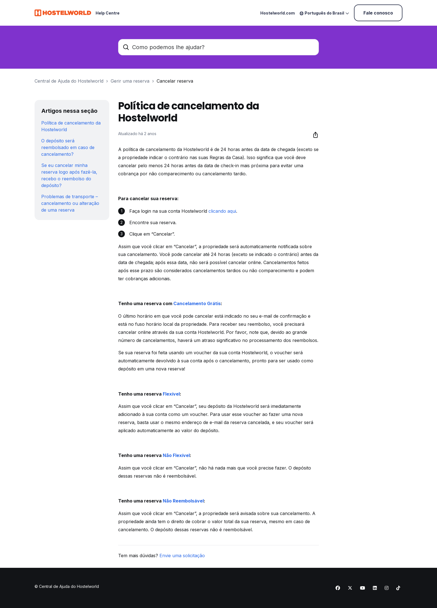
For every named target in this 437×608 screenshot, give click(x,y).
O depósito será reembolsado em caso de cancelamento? (67, 147)
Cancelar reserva (175, 81)
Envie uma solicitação (182, 555)
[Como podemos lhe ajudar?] (218, 47)
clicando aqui (222, 211)
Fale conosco (378, 13)
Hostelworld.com (277, 13)
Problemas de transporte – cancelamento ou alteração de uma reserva (70, 203)
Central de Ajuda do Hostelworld (69, 81)
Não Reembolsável (183, 501)
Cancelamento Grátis (197, 303)
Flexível (171, 394)
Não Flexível (176, 455)
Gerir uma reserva (130, 81)
